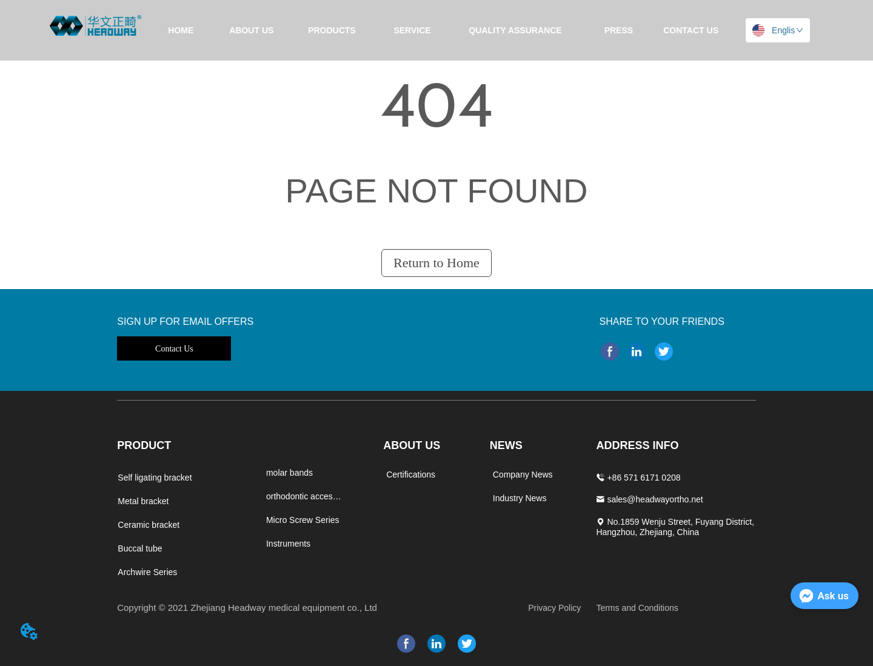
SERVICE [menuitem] (411, 30)
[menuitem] (332, 30)
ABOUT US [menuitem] (251, 30)
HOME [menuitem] (180, 30)
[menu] (437, 30)
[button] (332, 30)
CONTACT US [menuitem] (690, 30)
